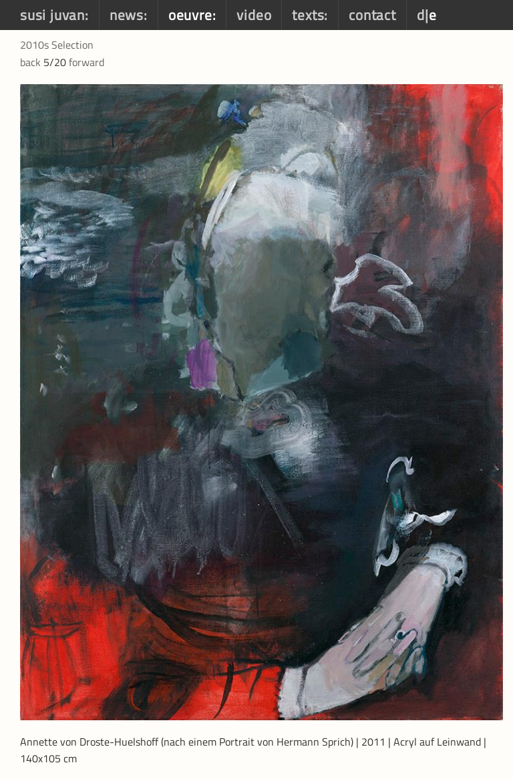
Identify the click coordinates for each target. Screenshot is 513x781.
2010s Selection (57, 45)
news (127, 14)
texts (308, 14)
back (30, 62)
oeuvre (190, 14)
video (253, 14)
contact (372, 14)
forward (86, 62)
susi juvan (52, 14)
